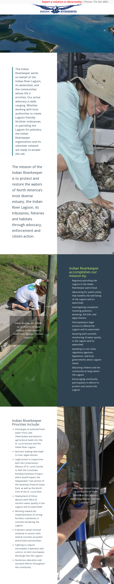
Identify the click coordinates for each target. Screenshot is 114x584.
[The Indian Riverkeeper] (57, 9)
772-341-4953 (100, 1)
